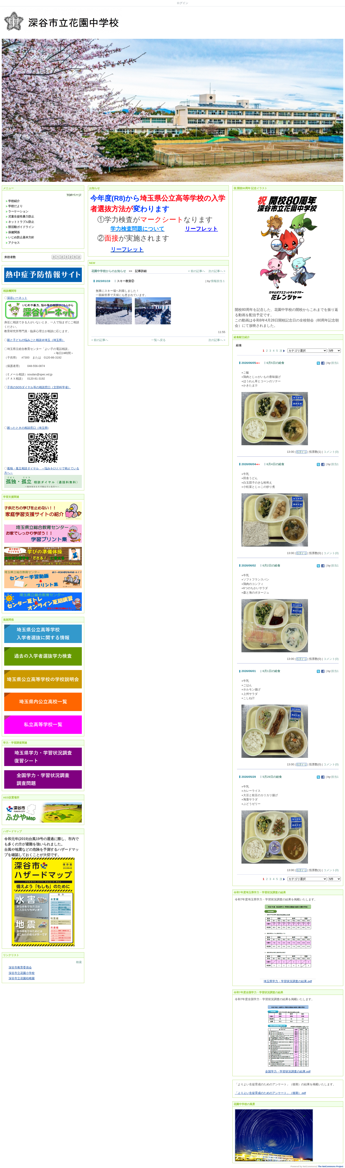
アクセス (13, 242)
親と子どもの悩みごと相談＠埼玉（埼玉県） (36, 340)
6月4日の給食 (275, 464)
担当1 (335, 363)
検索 (79, 962)
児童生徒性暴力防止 (20, 216)
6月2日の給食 (271, 565)
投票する (301, 452)
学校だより (14, 206)
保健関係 (13, 232)
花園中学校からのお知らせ (108, 271)
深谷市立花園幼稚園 (22, 978)
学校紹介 (13, 201)
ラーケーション (17, 211)
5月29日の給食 (272, 776)
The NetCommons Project (330, 1166)
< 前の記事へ (196, 271)
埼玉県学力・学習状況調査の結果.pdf (288, 981)
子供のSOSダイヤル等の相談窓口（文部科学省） (39, 387)
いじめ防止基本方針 (20, 237)
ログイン (182, 3)
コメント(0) (331, 451)
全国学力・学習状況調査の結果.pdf (287, 1071)
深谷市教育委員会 (20, 967)
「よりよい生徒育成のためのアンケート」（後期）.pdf (270, 1093)
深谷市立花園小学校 (22, 973)
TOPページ (74, 195)
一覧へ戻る (158, 340)
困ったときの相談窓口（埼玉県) (27, 427)
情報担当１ (218, 281)
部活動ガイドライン (20, 227)
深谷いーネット (17, 298)
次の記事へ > (216, 271)
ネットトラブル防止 (20, 221)
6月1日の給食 (271, 671)
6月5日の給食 (275, 363)
